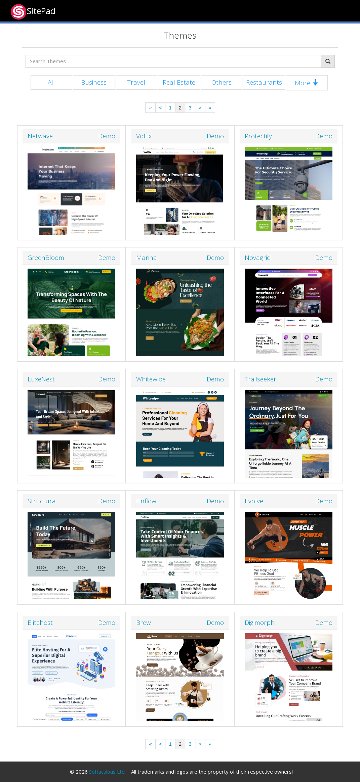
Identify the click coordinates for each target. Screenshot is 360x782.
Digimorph (260, 622)
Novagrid (258, 257)
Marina (146, 257)
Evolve (254, 501)
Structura (42, 501)
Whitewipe (151, 379)
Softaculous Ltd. (107, 771)
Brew (143, 622)
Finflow (146, 501)
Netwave (40, 136)
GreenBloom (46, 257)
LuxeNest (41, 379)
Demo (106, 136)
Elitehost (40, 622)
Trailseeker (260, 379)
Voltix (144, 136)
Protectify (258, 136)
